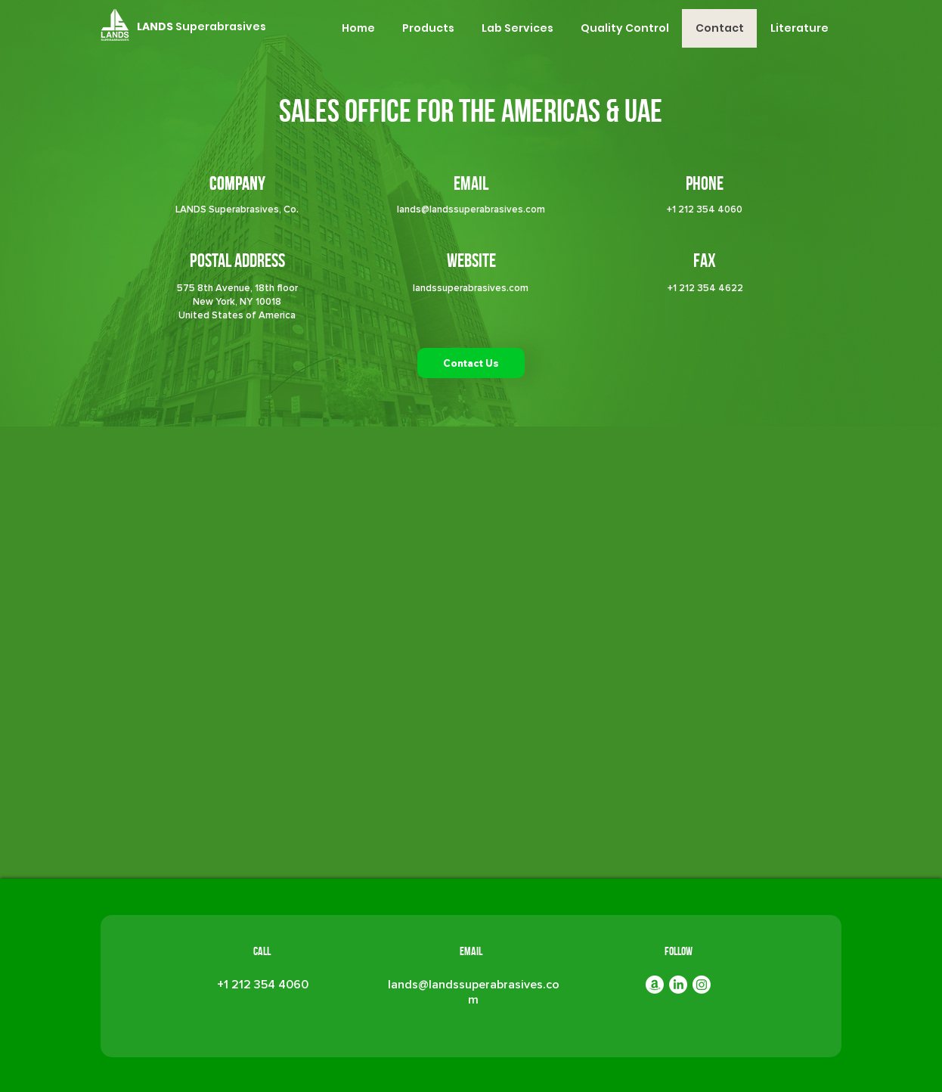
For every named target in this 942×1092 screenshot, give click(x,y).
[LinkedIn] (678, 985)
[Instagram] (702, 985)
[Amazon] (655, 985)
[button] (427, 28)
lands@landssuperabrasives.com (471, 209)
